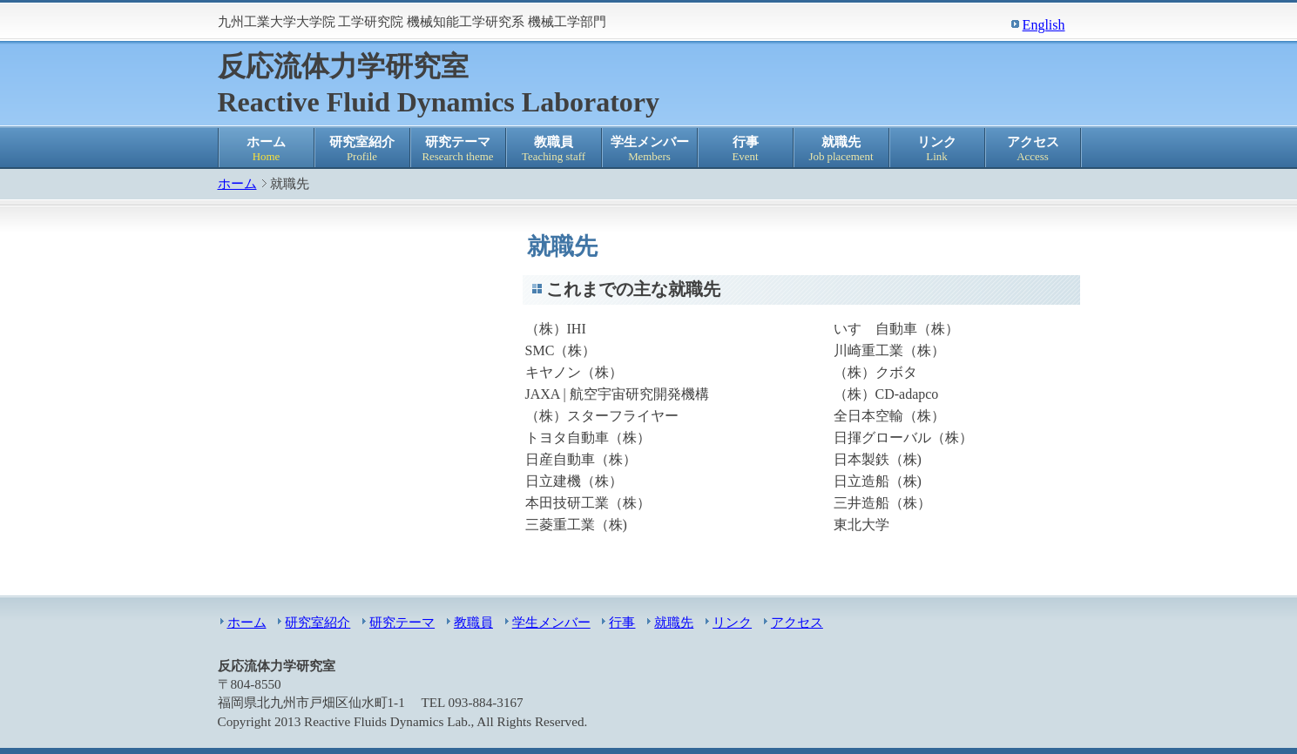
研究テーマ (458, 148)
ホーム (266, 148)
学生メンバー (650, 148)
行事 (745, 148)
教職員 (554, 148)
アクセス (1033, 148)
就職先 (841, 148)
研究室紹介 (362, 148)
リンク (937, 148)
